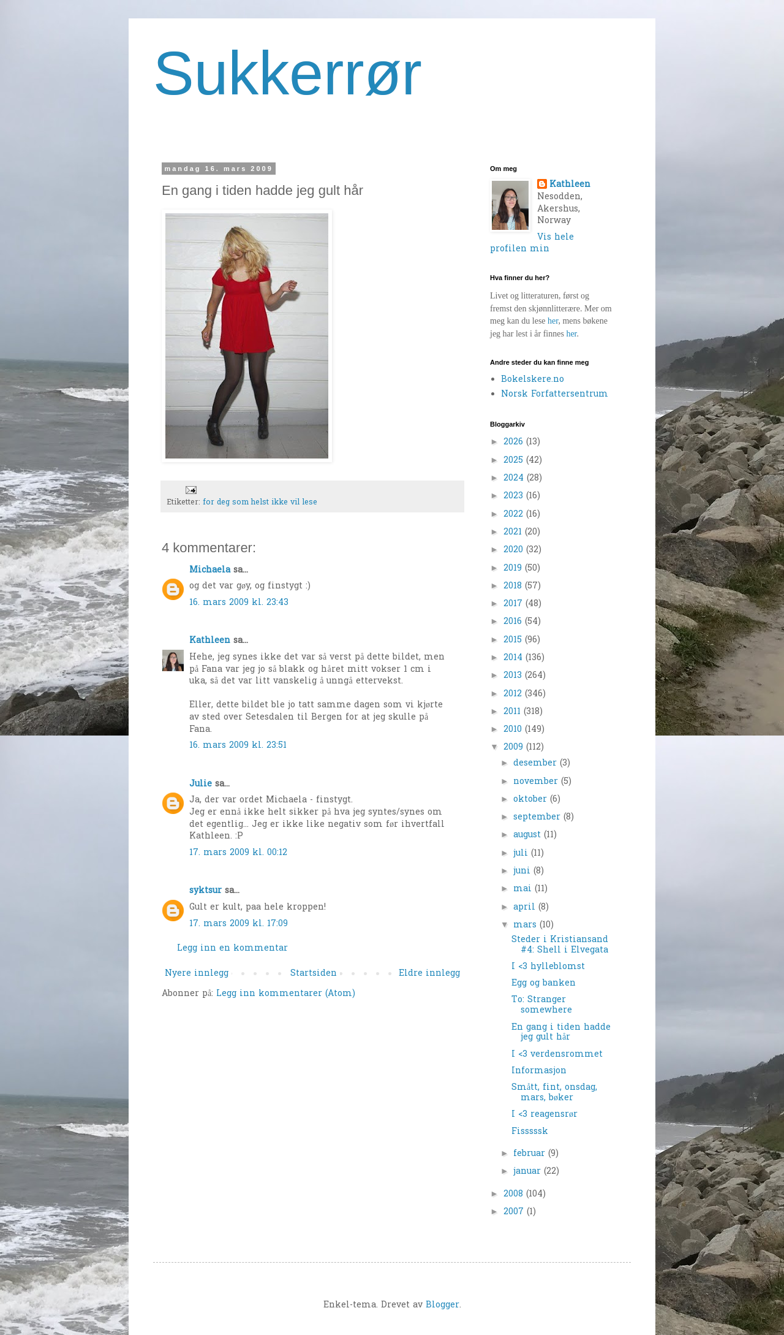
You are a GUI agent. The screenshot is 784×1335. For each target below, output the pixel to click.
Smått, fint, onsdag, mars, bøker (554, 1093)
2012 (514, 694)
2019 (514, 568)
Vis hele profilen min (532, 243)
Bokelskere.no (532, 379)
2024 (515, 478)
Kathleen (209, 640)
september (538, 817)
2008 (514, 1194)
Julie (200, 784)
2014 (514, 658)
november (537, 781)
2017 (514, 604)
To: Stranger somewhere (541, 1005)
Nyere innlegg (196, 973)
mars (526, 925)
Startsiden (313, 973)
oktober (531, 799)
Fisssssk (529, 1131)
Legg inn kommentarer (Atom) (285, 993)
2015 (514, 640)
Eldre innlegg (429, 973)
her (553, 320)
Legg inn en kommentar (232, 948)
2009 (514, 747)
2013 (514, 675)
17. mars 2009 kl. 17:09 (238, 924)
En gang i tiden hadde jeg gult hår (561, 1032)
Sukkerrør (287, 73)
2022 (514, 514)
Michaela (209, 570)
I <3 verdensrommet (557, 1054)
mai (524, 889)
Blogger (442, 1305)
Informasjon (539, 1071)
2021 (514, 532)
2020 (514, 550)
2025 (514, 460)
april (525, 907)
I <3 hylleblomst (548, 966)
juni (523, 871)
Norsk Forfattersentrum (554, 394)
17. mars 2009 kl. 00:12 (238, 852)
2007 (515, 1212)
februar (530, 1153)
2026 (514, 442)
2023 (514, 496)
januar (528, 1171)
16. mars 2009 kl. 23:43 (238, 602)
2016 (514, 621)
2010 (514, 729)
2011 (513, 712)
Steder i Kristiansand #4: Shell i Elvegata (559, 945)
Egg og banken (543, 983)
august (528, 835)
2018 (514, 586)
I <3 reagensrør (544, 1114)
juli (522, 853)
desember (536, 763)
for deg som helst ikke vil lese (260, 502)
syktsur (205, 890)
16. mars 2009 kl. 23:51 (238, 745)
